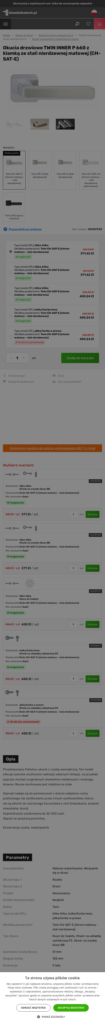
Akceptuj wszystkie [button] (71, 1007)
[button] (52, 1017)
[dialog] (52, 512)
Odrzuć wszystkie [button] (33, 1007)
